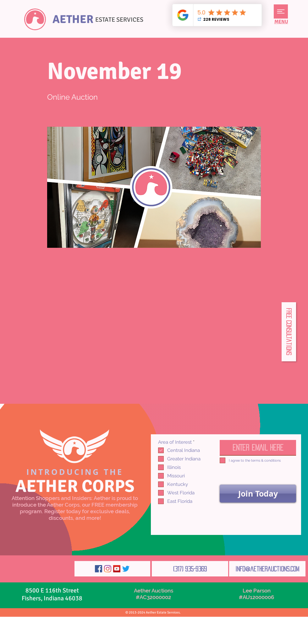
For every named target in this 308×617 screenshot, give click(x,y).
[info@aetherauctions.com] (267, 568)
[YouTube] (116, 568)
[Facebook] (98, 568)
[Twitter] (125, 568)
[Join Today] (258, 494)
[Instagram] (107, 568)
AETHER (72, 19)
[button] (281, 11)
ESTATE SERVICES (119, 20)
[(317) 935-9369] (190, 568)
